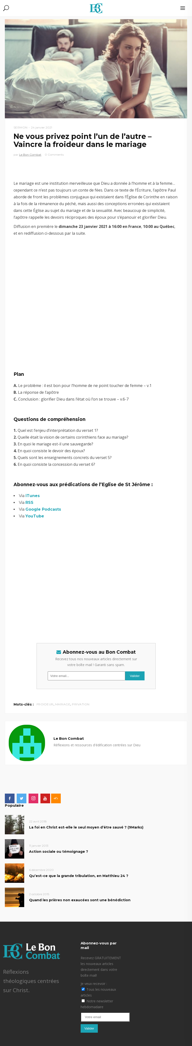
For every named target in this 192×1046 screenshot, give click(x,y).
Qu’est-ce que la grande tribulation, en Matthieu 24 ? (78, 876)
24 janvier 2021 (41, 127)
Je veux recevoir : (94, 983)
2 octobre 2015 (39, 894)
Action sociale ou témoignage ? (58, 851)
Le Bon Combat (30, 154)
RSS (29, 502)
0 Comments (54, 154)
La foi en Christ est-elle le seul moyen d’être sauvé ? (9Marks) (86, 827)
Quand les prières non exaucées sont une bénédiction (80, 900)
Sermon (21, 127)
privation (81, 704)
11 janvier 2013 (38, 845)
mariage (62, 704)
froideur (45, 704)
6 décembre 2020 (41, 870)
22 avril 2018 (38, 821)
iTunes (32, 495)
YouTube (34, 516)
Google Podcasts (43, 509)
